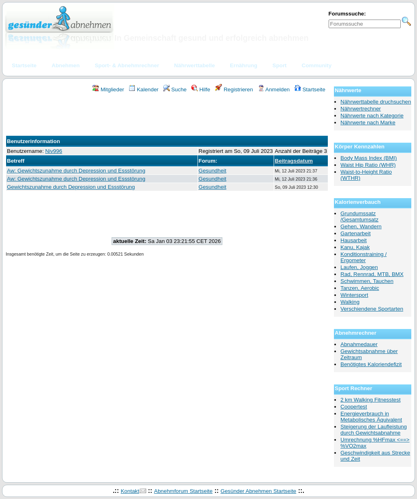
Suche (175, 89)
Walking (350, 302)
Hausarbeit (353, 240)
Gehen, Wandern (361, 226)
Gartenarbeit (355, 233)
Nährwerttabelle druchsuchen (375, 102)
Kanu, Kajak (355, 247)
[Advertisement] (167, 115)
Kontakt (130, 491)
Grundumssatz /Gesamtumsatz (359, 216)
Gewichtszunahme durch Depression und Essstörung (71, 187)
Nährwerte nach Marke (367, 122)
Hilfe (200, 89)
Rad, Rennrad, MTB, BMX (372, 274)
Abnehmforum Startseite (183, 491)
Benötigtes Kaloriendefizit (371, 364)
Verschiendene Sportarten (371, 309)
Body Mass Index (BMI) (368, 158)
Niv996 (53, 151)
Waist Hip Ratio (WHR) (368, 165)
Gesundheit (212, 171)
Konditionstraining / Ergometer (363, 257)
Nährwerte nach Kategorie (372, 116)
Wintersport (354, 295)
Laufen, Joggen (359, 267)
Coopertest (353, 407)
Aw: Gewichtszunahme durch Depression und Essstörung (76, 171)
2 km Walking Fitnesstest (370, 400)
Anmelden (274, 89)
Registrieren (234, 89)
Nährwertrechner (360, 109)
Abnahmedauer (358, 344)
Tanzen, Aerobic (359, 288)
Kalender (143, 89)
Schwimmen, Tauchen (366, 281)
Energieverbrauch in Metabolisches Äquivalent (371, 417)
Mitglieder (108, 89)
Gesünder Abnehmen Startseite (258, 491)
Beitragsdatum (294, 161)
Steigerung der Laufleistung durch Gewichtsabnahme (373, 430)
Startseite (309, 89)
